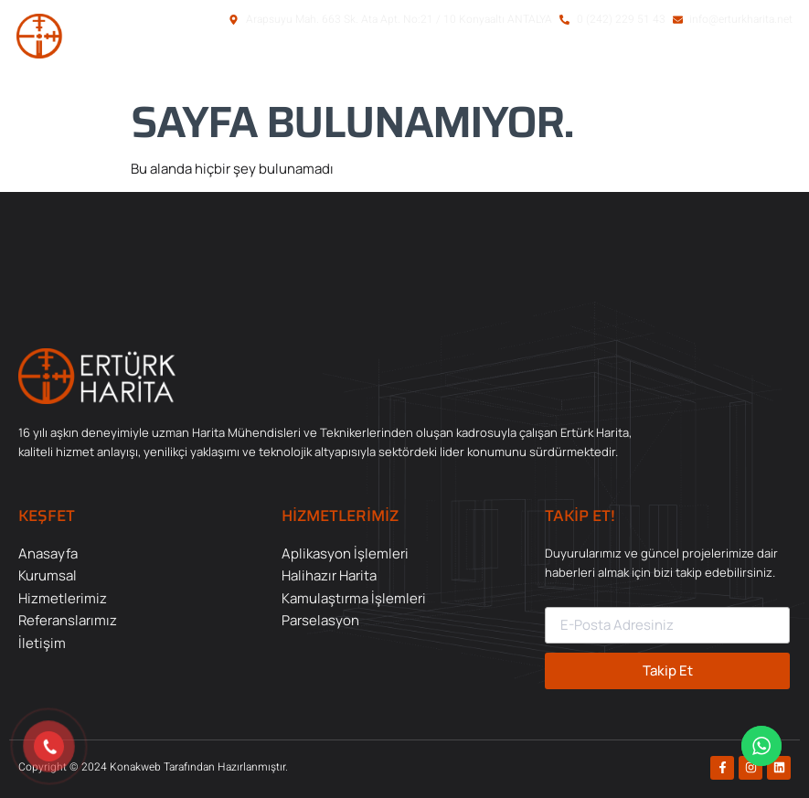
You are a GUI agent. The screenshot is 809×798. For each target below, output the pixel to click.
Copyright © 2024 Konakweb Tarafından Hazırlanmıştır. (153, 767)
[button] (707, 66)
